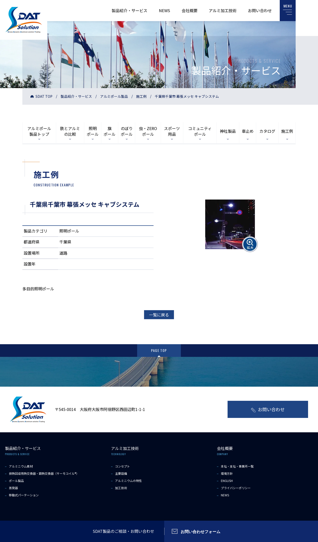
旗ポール (110, 131)
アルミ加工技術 (223, 10)
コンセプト (122, 466)
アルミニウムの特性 (128, 480)
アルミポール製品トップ (39, 131)
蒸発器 (13, 488)
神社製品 (228, 131)
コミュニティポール (200, 131)
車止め (248, 131)
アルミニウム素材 (21, 466)
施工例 (141, 96)
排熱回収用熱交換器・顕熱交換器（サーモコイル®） (44, 473)
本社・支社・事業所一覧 (237, 466)
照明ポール (93, 131)
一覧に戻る (159, 315)
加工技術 (121, 488)
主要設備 (121, 473)
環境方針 (227, 473)
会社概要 (190, 10)
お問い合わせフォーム (200, 531)
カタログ (267, 131)
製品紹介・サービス (129, 10)
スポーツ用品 (172, 131)
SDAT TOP (44, 96)
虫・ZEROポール (148, 131)
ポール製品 (16, 480)
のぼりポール (127, 131)
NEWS (164, 10)
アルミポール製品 (114, 96)
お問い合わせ (260, 10)
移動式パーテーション (24, 495)
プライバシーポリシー (236, 488)
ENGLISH (227, 480)
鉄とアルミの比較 (70, 131)
